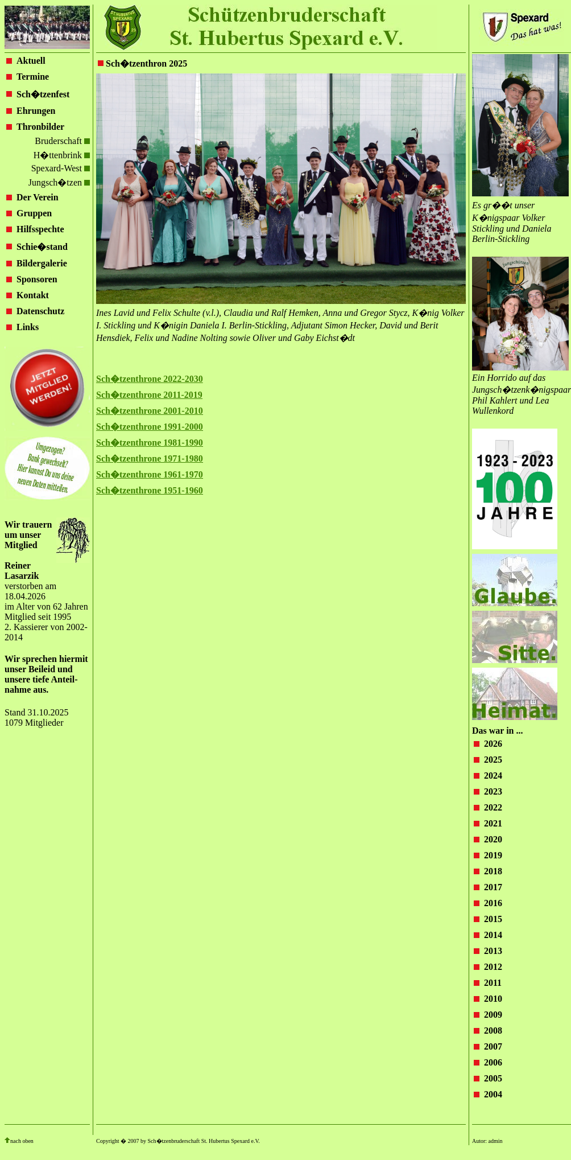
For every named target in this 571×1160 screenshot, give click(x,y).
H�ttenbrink (62, 155)
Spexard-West (60, 168)
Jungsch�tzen (59, 182)
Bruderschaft (62, 141)
